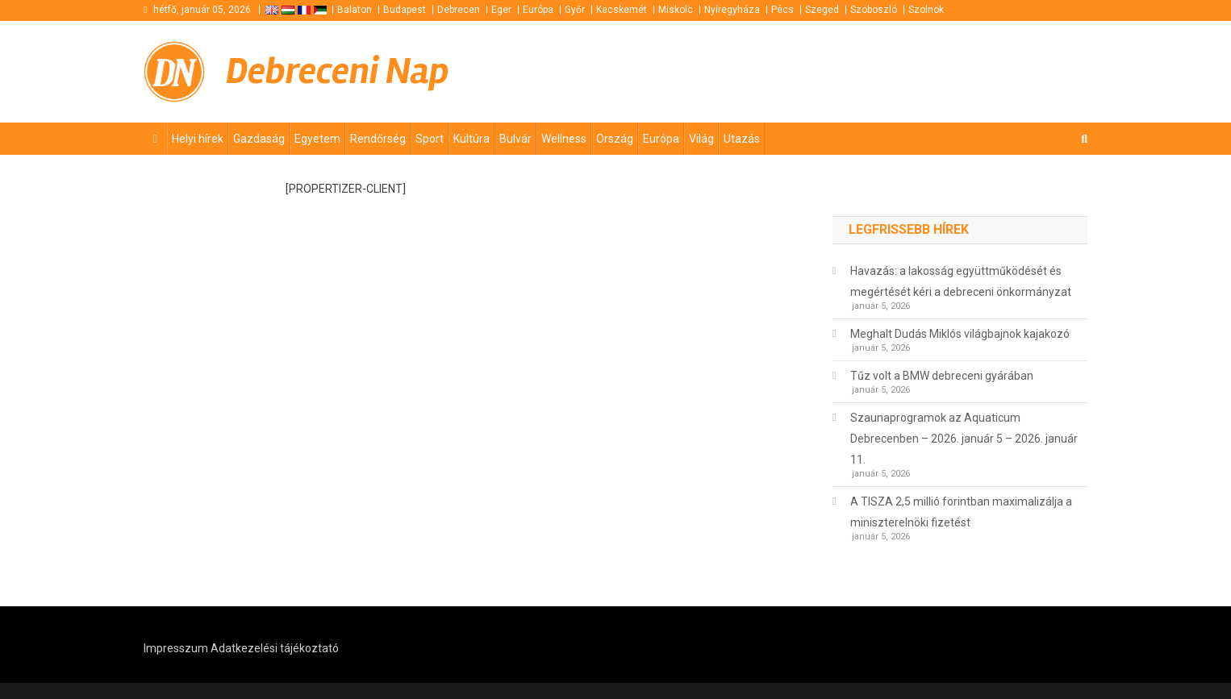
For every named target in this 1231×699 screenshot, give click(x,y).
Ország (614, 138)
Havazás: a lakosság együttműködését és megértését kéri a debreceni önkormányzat (960, 281)
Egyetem (317, 138)
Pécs (782, 9)
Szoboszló (873, 9)
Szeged (822, 9)
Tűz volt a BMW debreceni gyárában (941, 375)
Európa (538, 9)
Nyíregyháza (732, 9)
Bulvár (515, 138)
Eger (501, 9)
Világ (701, 138)
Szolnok (926, 9)
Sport (429, 138)
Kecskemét (621, 9)
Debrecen (458, 9)
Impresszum (176, 648)
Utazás (742, 138)
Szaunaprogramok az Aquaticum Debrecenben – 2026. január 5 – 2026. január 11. (964, 438)
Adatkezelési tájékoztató (275, 648)
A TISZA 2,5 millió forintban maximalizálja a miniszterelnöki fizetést (961, 512)
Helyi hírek (197, 138)
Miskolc (675, 9)
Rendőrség (378, 138)
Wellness (563, 138)
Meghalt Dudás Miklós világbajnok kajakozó (960, 333)
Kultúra (471, 138)
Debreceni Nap (337, 71)
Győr (575, 9)
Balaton (354, 9)
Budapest (404, 9)
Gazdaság (259, 138)
